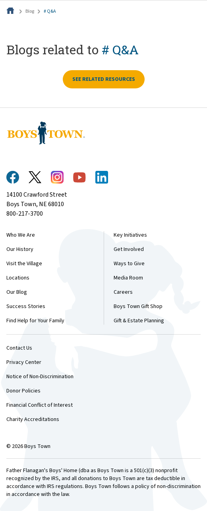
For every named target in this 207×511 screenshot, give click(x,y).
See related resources (103, 79)
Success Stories (25, 306)
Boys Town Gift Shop (138, 306)
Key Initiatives (130, 235)
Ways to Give (129, 264)
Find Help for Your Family (35, 321)
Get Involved (129, 249)
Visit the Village (24, 264)
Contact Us (19, 348)
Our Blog (16, 292)
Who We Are (20, 235)
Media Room (128, 278)
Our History (19, 249)
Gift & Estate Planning (139, 321)
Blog (29, 11)
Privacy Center (23, 362)
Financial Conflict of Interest (39, 405)
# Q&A (50, 11)
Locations (17, 278)
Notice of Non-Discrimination (40, 377)
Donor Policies (23, 391)
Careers (123, 292)
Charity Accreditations (32, 419)
